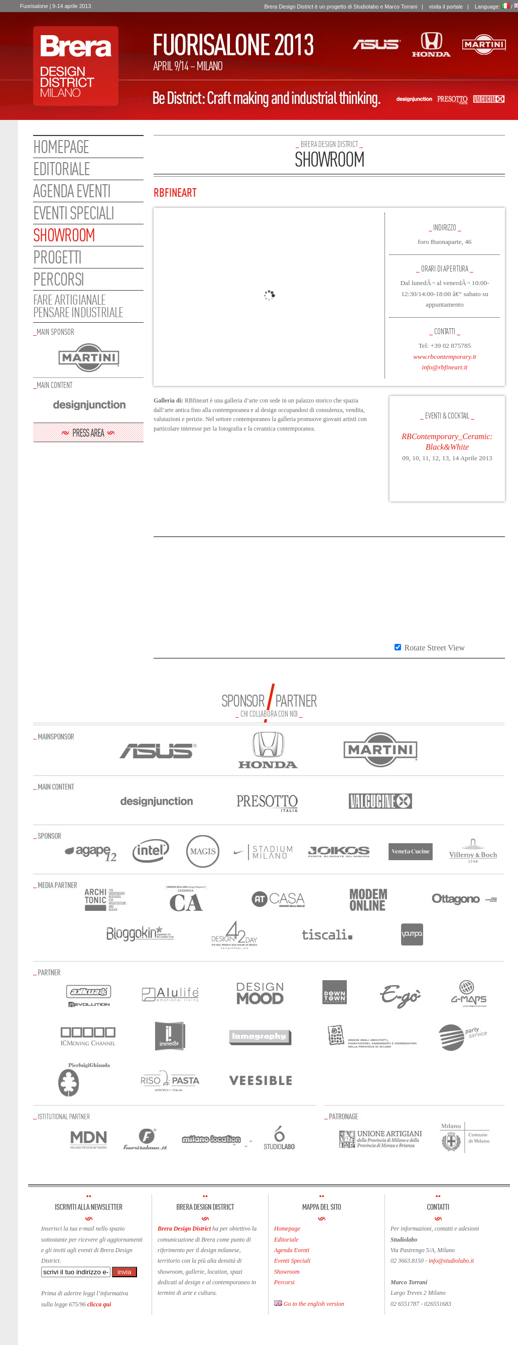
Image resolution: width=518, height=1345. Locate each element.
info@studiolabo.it (451, 1260)
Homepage (61, 146)
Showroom (64, 234)
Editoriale (61, 168)
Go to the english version (309, 1303)
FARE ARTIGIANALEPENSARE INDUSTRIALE (78, 306)
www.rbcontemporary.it (444, 356)
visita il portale (446, 7)
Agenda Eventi (291, 1250)
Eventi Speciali (292, 1260)
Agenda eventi (71, 190)
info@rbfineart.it (444, 367)
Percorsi (58, 279)
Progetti (57, 256)
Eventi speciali (73, 212)
